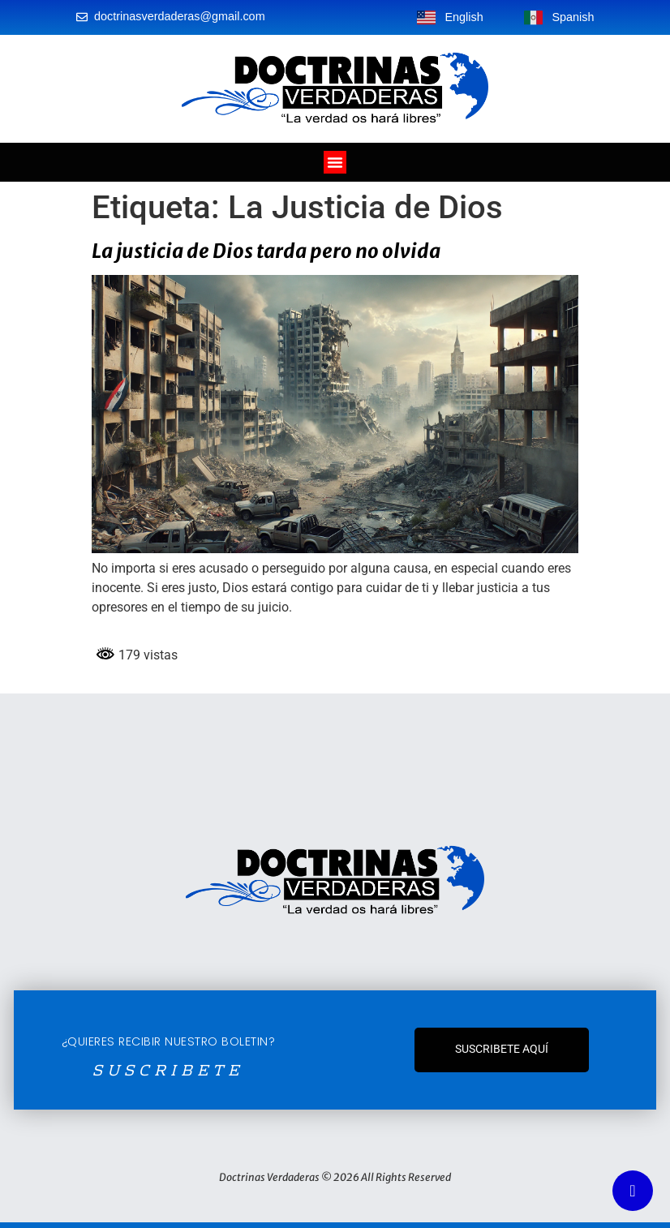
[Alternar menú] (335, 162)
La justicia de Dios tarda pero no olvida (266, 251)
